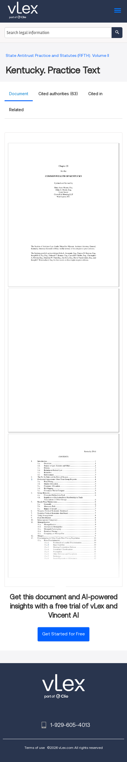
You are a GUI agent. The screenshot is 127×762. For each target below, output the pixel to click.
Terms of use (34, 747)
